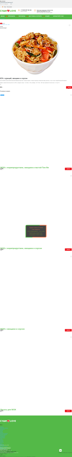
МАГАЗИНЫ (22, 16)
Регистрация (9, 6)
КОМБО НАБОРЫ (3, 434)
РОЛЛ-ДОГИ (2, 437)
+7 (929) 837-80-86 (26, 10)
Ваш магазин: (2, 1)
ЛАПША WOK (2, 435)
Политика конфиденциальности (5, 447)
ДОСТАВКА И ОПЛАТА (35, 16)
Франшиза (2, 444)
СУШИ (1, 431)
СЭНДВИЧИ (2, 436)
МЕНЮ (3, 16)
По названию (2, 24)
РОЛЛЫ (1, 430)
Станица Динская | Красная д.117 (6, 2)
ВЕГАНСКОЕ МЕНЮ (4, 433)
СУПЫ (1, 438)
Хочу (68, 168)
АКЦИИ (47, 16)
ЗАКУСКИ (2, 442)
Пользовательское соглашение (5, 448)
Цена (9, 24)
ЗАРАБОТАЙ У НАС (58, 16)
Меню (1, 443)
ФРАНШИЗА (11, 16)
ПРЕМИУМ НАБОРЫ (4, 428)
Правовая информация (4, 449)
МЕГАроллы (2, 429)
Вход (5, 6)
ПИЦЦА (1, 432)
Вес (6, 24)
